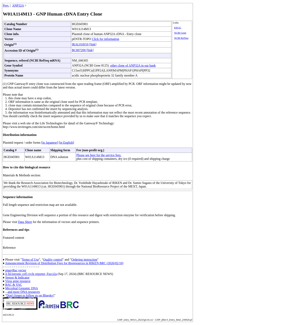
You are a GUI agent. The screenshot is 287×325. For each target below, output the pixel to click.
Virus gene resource (17, 281)
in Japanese (49, 142)
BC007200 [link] (82, 50)
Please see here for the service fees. (98, 155)
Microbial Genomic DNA (21, 288)
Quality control (52, 259)
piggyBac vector (15, 270)
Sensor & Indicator (17, 277)
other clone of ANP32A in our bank (133, 65)
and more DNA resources (24, 292)
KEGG (177, 27)
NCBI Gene (180, 32)
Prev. (6, 5)
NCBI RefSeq (181, 38)
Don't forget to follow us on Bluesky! (30, 295)
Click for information (105, 39)
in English (66, 142)
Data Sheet (25, 222)
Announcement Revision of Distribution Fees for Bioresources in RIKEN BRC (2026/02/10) (64, 263)
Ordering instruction (84, 259)
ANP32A (18, 5)
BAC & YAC (13, 284)
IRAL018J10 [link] (84, 44)
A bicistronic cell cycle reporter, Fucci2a (31, 274)
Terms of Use (30, 259)
